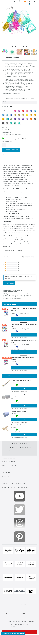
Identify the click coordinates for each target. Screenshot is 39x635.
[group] (6, 312)
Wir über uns (6, 472)
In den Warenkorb (11, 150)
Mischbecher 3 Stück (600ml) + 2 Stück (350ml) (23, 395)
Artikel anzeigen (24, 319)
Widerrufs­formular (25, 605)
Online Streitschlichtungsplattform (15, 487)
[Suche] (29, 1)
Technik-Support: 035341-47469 (20, 451)
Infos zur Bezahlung (9, 465)
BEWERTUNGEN (6, 246)
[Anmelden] (14, 1)
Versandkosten (14, 158)
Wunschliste (8, 155)
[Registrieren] (20, 1)
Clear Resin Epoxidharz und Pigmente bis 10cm (24, 325)
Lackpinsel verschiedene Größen (21, 380)
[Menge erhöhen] (7, 145)
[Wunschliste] (34, 1)
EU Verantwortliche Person (12, 250)
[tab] (6, 247)
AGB (23, 614)
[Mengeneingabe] (4, 145)
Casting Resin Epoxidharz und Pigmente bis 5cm (23, 309)
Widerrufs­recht (12, 605)
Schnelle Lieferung (20, 443)
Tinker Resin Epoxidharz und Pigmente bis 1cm (23, 358)
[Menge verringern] (10, 145)
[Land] (25, 1)
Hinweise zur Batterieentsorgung (14, 483)
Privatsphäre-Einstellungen (13, 633)
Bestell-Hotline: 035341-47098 (20, 447)
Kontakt (30, 614)
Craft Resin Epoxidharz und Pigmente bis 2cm (23, 341)
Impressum (5, 476)
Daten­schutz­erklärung (13, 614)
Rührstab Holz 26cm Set (18, 425)
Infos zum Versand (8, 461)
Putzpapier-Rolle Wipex (18, 411)
